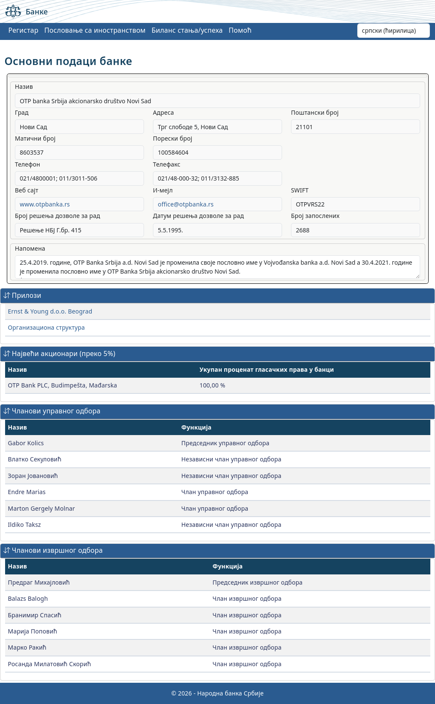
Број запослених (315, 216)
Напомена (30, 248)
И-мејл (163, 190)
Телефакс (167, 164)
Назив (24, 86)
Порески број (172, 138)
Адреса (163, 112)
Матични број (35, 138)
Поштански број (315, 112)
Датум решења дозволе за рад (198, 216)
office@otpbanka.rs (185, 204)
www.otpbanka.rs (45, 204)
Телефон (27, 164)
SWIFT (300, 190)
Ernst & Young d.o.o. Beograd (50, 311)
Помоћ (240, 30)
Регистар (23, 30)
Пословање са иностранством (94, 30)
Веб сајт (26, 190)
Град (21, 112)
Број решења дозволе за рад (57, 216)
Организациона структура (46, 327)
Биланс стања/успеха (187, 30)
